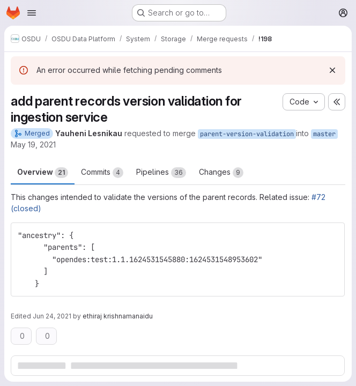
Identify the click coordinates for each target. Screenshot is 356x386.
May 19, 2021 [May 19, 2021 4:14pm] (33, 144)
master (324, 134)
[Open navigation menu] (31, 12)
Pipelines (161, 172)
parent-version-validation (247, 134)
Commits (102, 172)
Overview (42, 172)
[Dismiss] (332, 70)
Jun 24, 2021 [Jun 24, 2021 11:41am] (52, 316)
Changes (221, 172)
